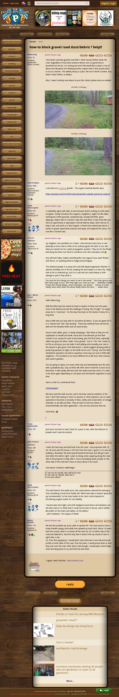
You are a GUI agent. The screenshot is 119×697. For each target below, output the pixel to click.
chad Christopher (32, 207)
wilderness (12, 122)
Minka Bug (32, 54)
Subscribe (14, 3)
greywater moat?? (66, 620)
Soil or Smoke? (65, 642)
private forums (11, 224)
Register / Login (108, 3)
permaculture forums (11, 42)
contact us (14, 694)
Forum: (33, 42)
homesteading (11, 71)
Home (5, 3)
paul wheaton (93, 694)
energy (12, 78)
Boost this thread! (70, 601)
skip (12, 166)
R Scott (30, 238)
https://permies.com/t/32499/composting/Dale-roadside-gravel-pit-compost (78, 194)
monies (12, 86)
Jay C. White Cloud (32, 296)
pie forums (12, 217)
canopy (61, 528)
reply (70, 584)
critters (11, 56)
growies (11, 49)
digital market (11, 202)
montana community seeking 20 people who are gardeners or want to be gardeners (79, 669)
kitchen (11, 93)
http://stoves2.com (75, 560)
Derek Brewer (30, 521)
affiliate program (36, 694)
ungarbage (11, 108)
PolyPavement (52, 388)
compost (62, 188)
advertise (24, 694)
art (11, 137)
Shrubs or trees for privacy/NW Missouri (80, 614)
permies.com (11, 209)
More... (70, 681)
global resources (12, 180)
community (12, 115)
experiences (11, 173)
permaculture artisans (12, 144)
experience (62, 540)
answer (60, 267)
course (61, 338)
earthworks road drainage (71, 648)
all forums (11, 231)
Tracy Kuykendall (32, 425)
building (11, 64)
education (11, 158)
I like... (30, 224)
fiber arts (12, 129)
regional (11, 151)
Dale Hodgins (33, 183)
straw (83, 228)
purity (11, 100)
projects (11, 195)
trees (41, 42)
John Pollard (32, 442)
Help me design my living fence (74, 626)
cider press (12, 188)
